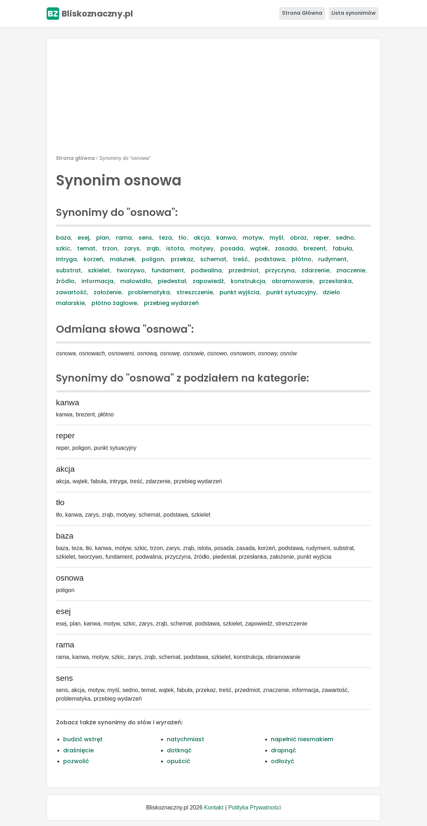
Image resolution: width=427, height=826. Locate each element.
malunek (122, 259)
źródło (65, 281)
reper (321, 238)
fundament (167, 270)
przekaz (182, 259)
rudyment (332, 259)
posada (231, 248)
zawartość (71, 292)
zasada (286, 248)
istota (175, 248)
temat (86, 248)
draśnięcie (78, 750)
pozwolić (76, 761)
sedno (345, 238)
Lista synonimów (354, 13)
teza (165, 238)
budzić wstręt (83, 739)
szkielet (99, 270)
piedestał (172, 281)
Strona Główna (302, 13)
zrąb (152, 248)
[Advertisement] (213, 99)
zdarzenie (315, 270)
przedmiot (244, 270)
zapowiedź (208, 281)
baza (63, 238)
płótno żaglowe (114, 303)
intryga (66, 259)
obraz (298, 238)
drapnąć (283, 750)
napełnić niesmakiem (302, 739)
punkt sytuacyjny (291, 292)
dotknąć (179, 750)
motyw (253, 238)
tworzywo (131, 270)
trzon (109, 248)
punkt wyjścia (239, 292)
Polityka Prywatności (254, 807)
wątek (259, 248)
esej (83, 238)
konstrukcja (248, 281)
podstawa (270, 259)
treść (240, 259)
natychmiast (185, 739)
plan (102, 238)
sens (145, 238)
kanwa (226, 238)
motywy (202, 248)
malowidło (135, 281)
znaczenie (350, 270)
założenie (107, 292)
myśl (276, 238)
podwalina (206, 270)
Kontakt (214, 807)
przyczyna (280, 270)
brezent (315, 248)
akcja (201, 238)
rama (124, 238)
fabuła (342, 248)
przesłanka (335, 281)
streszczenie (195, 292)
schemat (213, 259)
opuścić (178, 761)
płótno (301, 259)
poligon (153, 259)
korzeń (93, 259)
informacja (97, 281)
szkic (63, 248)
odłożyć (282, 761)
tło (182, 238)
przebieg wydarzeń (171, 303)
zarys (132, 248)
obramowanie (292, 281)
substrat (68, 270)
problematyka (149, 292)
